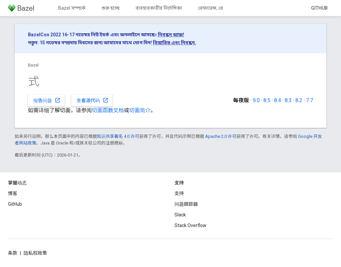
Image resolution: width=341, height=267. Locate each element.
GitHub (319, 8)
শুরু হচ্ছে (111, 8)
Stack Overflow (190, 225)
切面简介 (140, 110)
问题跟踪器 (186, 204)
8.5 (266, 100)
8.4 (277, 100)
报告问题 (47, 100)
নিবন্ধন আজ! (171, 34)
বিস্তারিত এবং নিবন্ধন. (174, 42)
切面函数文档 (108, 110)
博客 (12, 193)
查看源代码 (93, 100)
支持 (179, 193)
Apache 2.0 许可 (220, 136)
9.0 (256, 100)
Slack (180, 214)
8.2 (298, 100)
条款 (12, 253)
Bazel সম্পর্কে (72, 8)
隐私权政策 (35, 253)
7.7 (309, 100)
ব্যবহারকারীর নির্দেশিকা (159, 8)
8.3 (288, 100)
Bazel (33, 65)
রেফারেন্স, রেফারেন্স (217, 8)
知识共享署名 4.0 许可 (118, 136)
